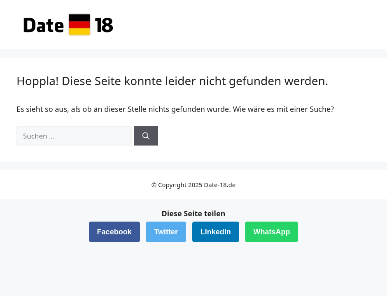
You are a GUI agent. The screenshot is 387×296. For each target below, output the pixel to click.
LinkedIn (215, 232)
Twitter (166, 232)
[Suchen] (146, 136)
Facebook (114, 232)
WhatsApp (271, 232)
